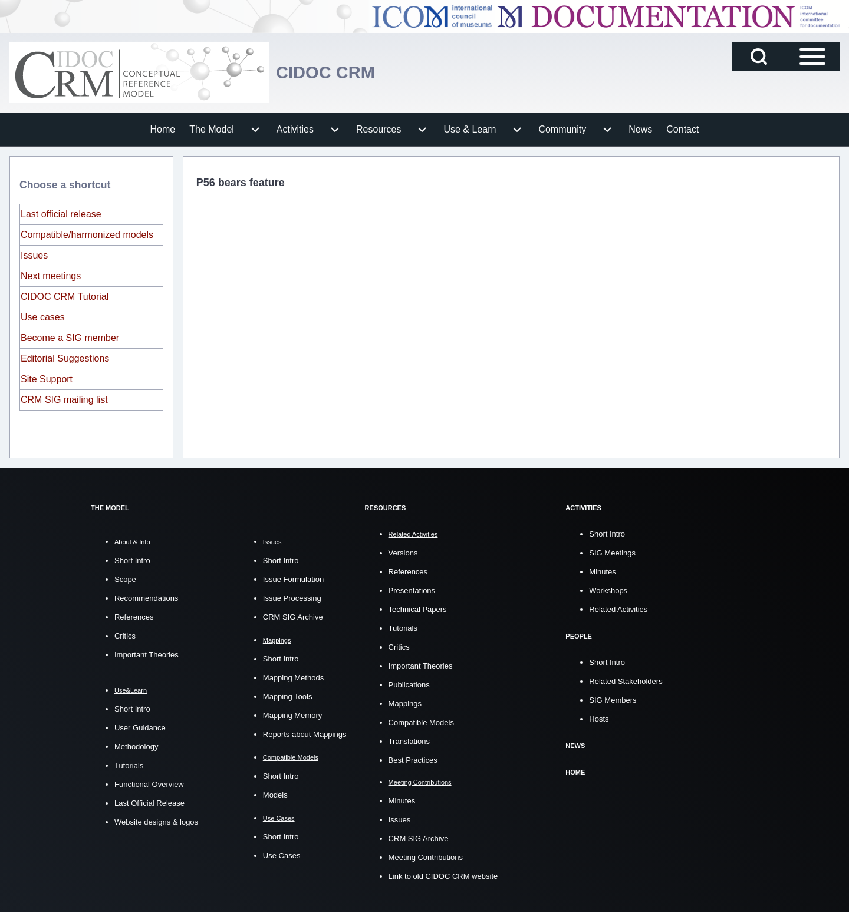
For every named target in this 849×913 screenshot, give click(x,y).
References (133, 617)
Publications (409, 684)
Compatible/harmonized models (87, 235)
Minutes (402, 800)
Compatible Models (421, 722)
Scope (125, 579)
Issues (34, 255)
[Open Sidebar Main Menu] (812, 56)
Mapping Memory (292, 715)
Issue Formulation (293, 579)
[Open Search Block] (758, 56)
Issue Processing (292, 598)
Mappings (405, 703)
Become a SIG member (70, 338)
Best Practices (413, 760)
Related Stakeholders (625, 681)
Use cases (43, 317)
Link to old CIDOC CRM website (443, 876)
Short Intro (132, 560)
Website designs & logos (156, 822)
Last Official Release (149, 803)
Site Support (47, 379)
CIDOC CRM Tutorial (64, 297)
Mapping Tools (287, 696)
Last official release (61, 214)
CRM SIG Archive (293, 617)
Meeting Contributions (426, 857)
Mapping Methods (293, 677)
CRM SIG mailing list (64, 400)
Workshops (608, 590)
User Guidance (140, 727)
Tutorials (128, 765)
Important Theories (146, 654)
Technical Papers (418, 609)
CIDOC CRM (337, 72)
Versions (403, 552)
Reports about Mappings (305, 734)
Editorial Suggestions (65, 358)
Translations (409, 741)
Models (275, 794)
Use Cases (282, 855)
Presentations (412, 590)
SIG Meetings (612, 552)
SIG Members (612, 700)
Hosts (598, 718)
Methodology (136, 746)
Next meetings (51, 276)
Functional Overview (149, 784)
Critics (125, 635)
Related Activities (618, 609)
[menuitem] (163, 129)
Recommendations (146, 598)
